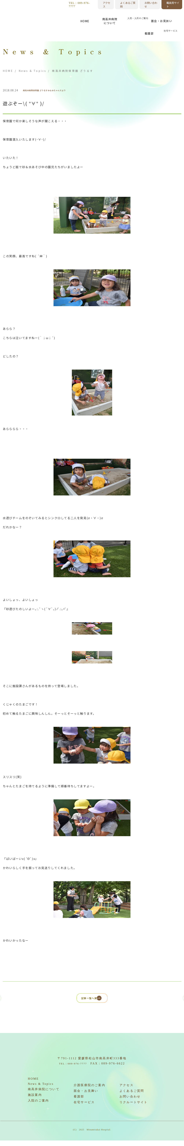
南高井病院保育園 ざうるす (40, 90)
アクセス (106, 4)
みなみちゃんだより (70, 90)
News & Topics (33, 71)
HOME (8, 71)
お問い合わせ (150, 4)
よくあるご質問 (127, 4)
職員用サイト (172, 4)
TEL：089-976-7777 (79, 4)
